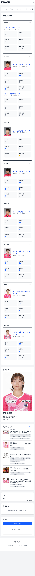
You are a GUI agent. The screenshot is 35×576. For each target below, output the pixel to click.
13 (20, 223)
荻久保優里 (13, 436)
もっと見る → (29, 427)
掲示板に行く (17, 523)
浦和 (22, 447)
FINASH (5, 2)
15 (20, 75)
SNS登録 (29, 500)
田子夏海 (28, 436)
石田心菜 (22, 458)
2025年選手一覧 (27, 9)
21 (20, 182)
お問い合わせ (10, 545)
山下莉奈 (22, 434)
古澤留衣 (17, 458)
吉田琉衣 (17, 459)
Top (3, 9)
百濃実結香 (28, 434)
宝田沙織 (17, 434)
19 (20, 263)
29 (20, 304)
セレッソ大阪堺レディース (21, 64)
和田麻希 (23, 436)
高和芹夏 (12, 459)
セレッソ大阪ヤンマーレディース (13, 9)
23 (20, 344)
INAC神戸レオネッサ (15, 461)
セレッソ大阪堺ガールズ (12, 27)
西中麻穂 (12, 458)
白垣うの (23, 472)
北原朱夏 (18, 436)
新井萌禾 (12, 438)
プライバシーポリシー (22, 545)
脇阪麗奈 (12, 434)
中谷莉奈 (18, 447)
